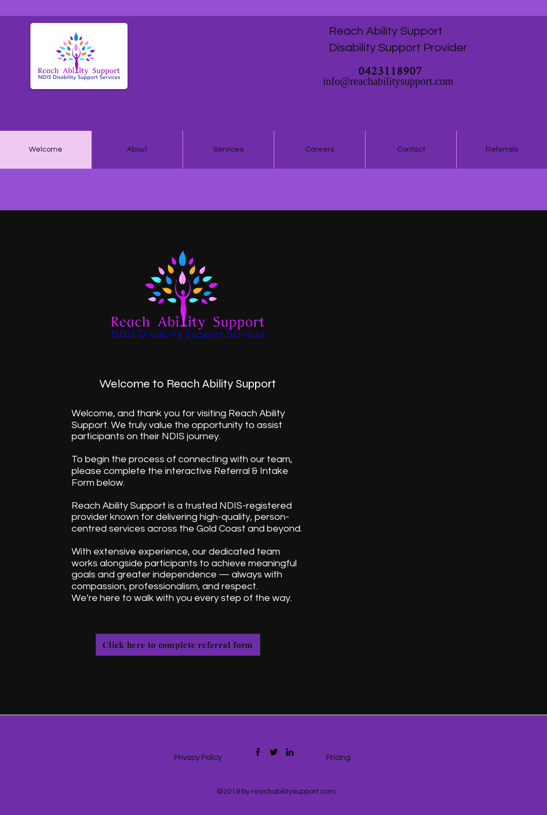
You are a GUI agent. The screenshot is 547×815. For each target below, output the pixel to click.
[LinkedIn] (289, 752)
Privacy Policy (198, 758)
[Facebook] (257, 752)
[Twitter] (273, 752)
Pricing (338, 758)
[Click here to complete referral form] (178, 645)
